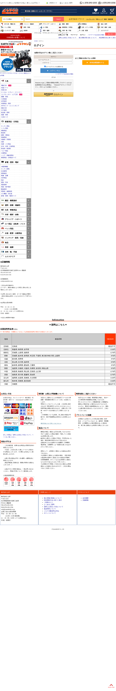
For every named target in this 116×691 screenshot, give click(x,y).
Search (58, 19)
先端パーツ (4, 88)
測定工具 (4, 108)
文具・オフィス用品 (85, 27)
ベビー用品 (4, 151)
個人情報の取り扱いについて (88, 37)
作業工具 (4, 90)
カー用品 (43, 27)
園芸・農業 (63, 24)
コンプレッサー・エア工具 (9, 94)
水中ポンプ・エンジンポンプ (10, 105)
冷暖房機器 (4, 166)
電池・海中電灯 (6, 187)
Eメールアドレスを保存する (53, 66)
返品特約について (50, 509)
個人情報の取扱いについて (53, 498)
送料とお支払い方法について (67, 37)
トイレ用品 (4, 128)
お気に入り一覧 (63, 35)
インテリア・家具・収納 (12, 238)
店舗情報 (85, 500)
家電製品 (82, 24)
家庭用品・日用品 (65, 27)
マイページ (74, 35)
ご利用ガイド (51, 3)
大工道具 (4, 110)
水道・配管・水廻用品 (11, 233)
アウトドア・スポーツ (47, 24)
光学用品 (4, 178)
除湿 (105, 19)
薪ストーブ (99, 19)
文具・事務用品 (9, 210)
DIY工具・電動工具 (8, 24)
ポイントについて (50, 513)
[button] (53, 94)
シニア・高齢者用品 (7, 155)
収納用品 (4, 137)
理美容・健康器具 (6, 191)
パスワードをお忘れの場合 (96, 35)
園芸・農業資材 (9, 200)
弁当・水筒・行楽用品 (8, 146)
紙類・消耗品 (5, 135)
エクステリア (102, 30)
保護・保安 (4, 114)
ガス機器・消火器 (6, 193)
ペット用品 (6, 27)
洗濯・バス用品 (6, 144)
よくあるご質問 (66, 3)
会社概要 (85, 498)
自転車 (23, 30)
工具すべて (4, 117)
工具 (4, 81)
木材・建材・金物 (104, 27)
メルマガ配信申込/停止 (51, 511)
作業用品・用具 (6, 103)
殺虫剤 (3, 133)
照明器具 (4, 173)
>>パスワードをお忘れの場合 (64, 74)
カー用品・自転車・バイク (13, 224)
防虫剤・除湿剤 (6, 148)
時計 (2, 180)
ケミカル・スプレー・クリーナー (11, 92)
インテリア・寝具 (7, 30)
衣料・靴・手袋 (64, 30)
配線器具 (4, 189)
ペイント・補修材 (27, 24)
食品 (4, 242)
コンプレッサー (90, 19)
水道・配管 (83, 30)
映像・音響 (4, 175)
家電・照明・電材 (9, 162)
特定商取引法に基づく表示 (107, 37)
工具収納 (4, 99)
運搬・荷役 (4, 96)
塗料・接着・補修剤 (10, 205)
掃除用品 (4, 130)
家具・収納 (25, 27)
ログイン (82, 35)
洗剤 (2, 142)
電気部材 (4, 184)
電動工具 (4, 85)
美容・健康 (44, 30)
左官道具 (4, 101)
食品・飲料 (102, 24)
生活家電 (4, 171)
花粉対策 (110, 19)
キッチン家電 (5, 169)
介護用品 (4, 153)
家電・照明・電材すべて (8, 196)
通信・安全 (4, 182)
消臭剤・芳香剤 (6, 139)
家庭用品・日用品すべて (8, 157)
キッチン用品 (5, 126)
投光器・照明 (5, 112)
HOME (36, 41)
